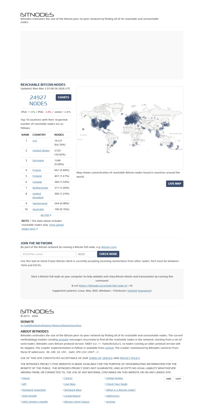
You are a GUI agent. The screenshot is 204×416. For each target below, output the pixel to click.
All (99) (46, 215)
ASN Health (29, 395)
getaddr (64, 339)
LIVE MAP (174, 183)
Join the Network (36, 243)
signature (145, 290)
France (37, 170)
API (23, 384)
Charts (68, 378)
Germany (38, 160)
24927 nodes (38, 100)
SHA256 (132, 290)
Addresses (112, 395)
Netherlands (40, 187)
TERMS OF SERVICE (101, 358)
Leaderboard (71, 395)
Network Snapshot (33, 390)
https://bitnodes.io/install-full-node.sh (103, 285)
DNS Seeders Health (34, 401)
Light (178, 378)
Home (25, 378)
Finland (37, 176)
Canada (37, 181)
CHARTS (63, 97)
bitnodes (37, 15)
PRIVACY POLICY (130, 358)
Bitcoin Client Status (76, 401)
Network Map (72, 390)
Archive (110, 401)
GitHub (109, 347)
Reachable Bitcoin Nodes (43, 84)
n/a (35, 140)
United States (41, 150)
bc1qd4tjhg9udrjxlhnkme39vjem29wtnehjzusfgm (51, 325)
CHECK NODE (108, 254)
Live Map (69, 384)
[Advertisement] (102, 55)
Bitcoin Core (108, 247)
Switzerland (40, 203)
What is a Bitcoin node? (120, 390)
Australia (38, 209)
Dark (168, 378)
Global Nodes (114, 378)
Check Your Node (116, 384)
